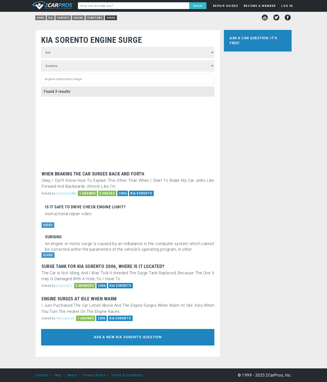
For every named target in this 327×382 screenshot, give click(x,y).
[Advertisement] (127, 130)
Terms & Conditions (127, 375)
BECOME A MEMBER (260, 5)
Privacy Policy (94, 375)
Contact (41, 375)
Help (57, 375)
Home (40, 17)
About (72, 375)
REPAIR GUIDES (225, 5)
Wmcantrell (65, 318)
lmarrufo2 (64, 285)
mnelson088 (66, 193)
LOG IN (287, 5)
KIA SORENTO (141, 193)
